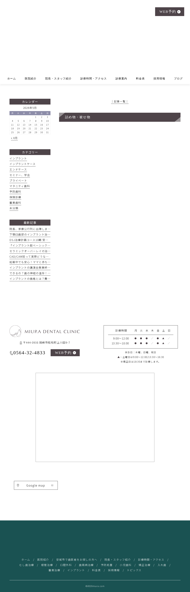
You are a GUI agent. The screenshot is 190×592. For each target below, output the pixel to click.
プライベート (18, 180)
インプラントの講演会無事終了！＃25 (35, 267)
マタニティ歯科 (20, 186)
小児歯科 (126, 565)
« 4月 (14, 138)
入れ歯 (162, 565)
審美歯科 (15, 202)
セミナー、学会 (20, 175)
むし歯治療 (26, 565)
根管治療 (47, 565)
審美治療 (54, 570)
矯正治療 (144, 565)
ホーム (25, 559)
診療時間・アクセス (151, 559)
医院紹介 (43, 559)
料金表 (96, 570)
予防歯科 (15, 191)
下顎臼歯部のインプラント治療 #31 (33, 234)
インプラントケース (23, 164)
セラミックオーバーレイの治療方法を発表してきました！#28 (50, 251)
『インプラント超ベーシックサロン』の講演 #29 (43, 245)
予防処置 (107, 565)
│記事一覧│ (120, 101)
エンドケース (18, 169)
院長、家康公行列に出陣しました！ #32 (36, 229)
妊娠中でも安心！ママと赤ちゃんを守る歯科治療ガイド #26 (49, 262)
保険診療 (15, 197)
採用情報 (114, 570)
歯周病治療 (86, 565)
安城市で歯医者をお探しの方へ (76, 559)
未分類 (14, 208)
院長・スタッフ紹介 (117, 559)
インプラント (18, 158)
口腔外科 (66, 565)
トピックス (134, 570)
